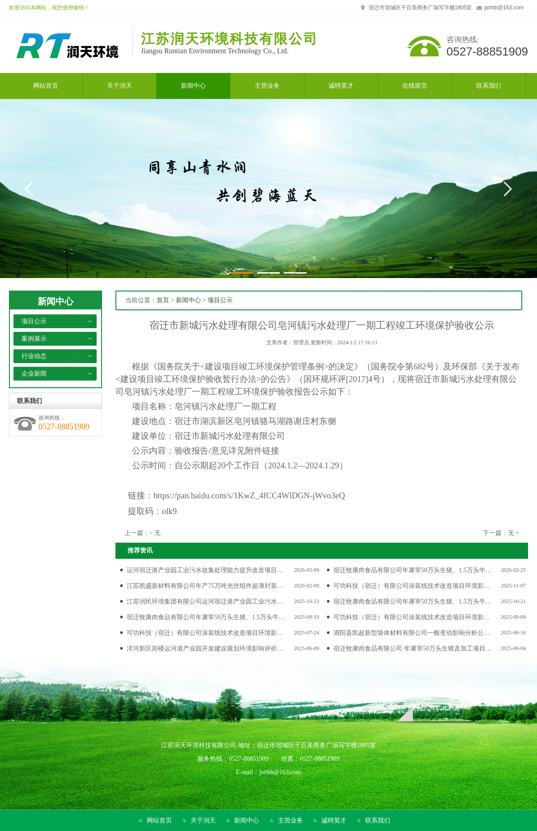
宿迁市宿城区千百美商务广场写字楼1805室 (420, 7)
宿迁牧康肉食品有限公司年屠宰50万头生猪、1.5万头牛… (412, 570)
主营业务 (290, 820)
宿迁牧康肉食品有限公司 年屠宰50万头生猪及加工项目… (412, 648)
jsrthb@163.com (504, 7)
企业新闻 (34, 373)
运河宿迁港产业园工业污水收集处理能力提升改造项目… (205, 570)
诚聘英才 (333, 820)
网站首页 (159, 820)
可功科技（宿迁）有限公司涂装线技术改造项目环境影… (411, 586)
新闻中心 (55, 301)
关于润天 (203, 820)
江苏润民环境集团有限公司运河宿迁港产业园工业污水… (205, 601)
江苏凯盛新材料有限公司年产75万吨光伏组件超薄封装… (205, 586)
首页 (163, 300)
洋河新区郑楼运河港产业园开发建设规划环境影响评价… (205, 648)
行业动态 (34, 356)
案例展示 (34, 338)
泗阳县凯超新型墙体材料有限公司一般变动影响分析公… (411, 633)
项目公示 (34, 321)
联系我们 (377, 820)
